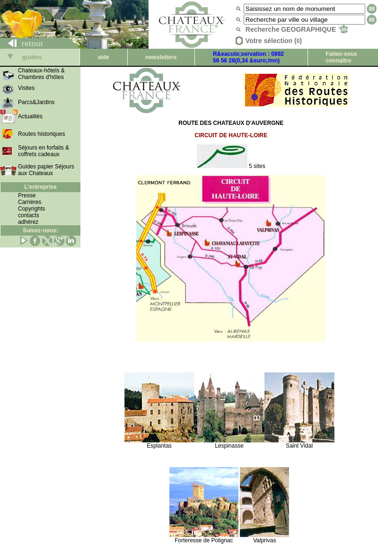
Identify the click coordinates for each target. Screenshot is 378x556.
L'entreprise (40, 187)
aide (103, 57)
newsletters (160, 57)
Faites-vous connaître (341, 57)
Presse (26, 195)
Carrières (29, 202)
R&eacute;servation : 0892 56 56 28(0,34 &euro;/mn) (248, 57)
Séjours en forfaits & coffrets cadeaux (43, 151)
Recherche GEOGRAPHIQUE (297, 29)
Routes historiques (41, 134)
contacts (28, 215)
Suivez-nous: (40, 230)
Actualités (30, 116)
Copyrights (31, 208)
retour (22, 44)
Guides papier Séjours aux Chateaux (46, 170)
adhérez (28, 222)
